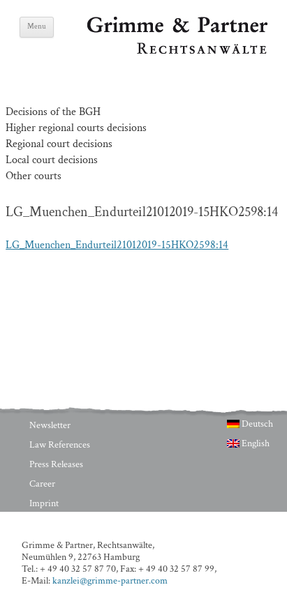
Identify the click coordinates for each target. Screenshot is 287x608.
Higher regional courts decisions (76, 128)
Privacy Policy (56, 523)
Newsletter (50, 425)
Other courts (33, 176)
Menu (36, 26)
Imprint (44, 503)
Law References (59, 445)
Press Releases (56, 464)
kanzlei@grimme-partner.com (110, 581)
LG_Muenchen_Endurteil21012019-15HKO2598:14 (117, 245)
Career (42, 484)
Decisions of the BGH (53, 112)
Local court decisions (52, 160)
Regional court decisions (59, 144)
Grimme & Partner (129, 23)
